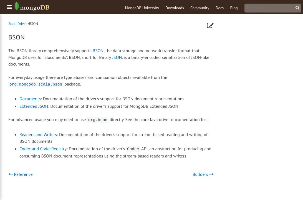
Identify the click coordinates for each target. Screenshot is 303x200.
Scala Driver (17, 23)
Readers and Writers (38, 134)
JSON (117, 57)
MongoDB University (142, 7)
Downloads (174, 7)
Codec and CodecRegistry (43, 148)
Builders (203, 174)
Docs (220, 7)
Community (199, 7)
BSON (98, 50)
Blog (234, 7)
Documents (30, 98)
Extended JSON (33, 106)
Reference (20, 174)
